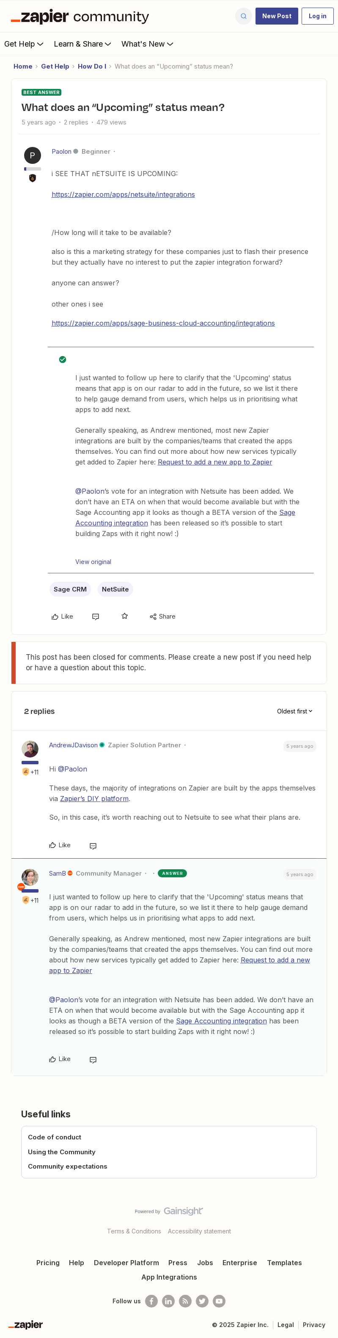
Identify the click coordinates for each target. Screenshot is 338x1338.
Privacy (314, 1324)
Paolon (61, 151)
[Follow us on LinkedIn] (168, 1301)
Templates (284, 1262)
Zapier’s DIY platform (94, 798)
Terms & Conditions (134, 1231)
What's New (148, 44)
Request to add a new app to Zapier (215, 462)
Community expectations (67, 1166)
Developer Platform (126, 1262)
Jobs (205, 1262)
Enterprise (240, 1262)
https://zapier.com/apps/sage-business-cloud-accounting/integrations (163, 323)
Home (23, 66)
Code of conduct (54, 1137)
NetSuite (115, 589)
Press (177, 1262)
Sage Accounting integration (221, 1021)
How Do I (92, 66)
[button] (277, 16)
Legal (286, 1324)
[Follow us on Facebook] (151, 1301)
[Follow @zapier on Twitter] (202, 1301)
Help (76, 1262)
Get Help (24, 44)
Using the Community (62, 1152)
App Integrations (169, 1277)
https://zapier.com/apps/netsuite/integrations (123, 194)
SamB (57, 873)
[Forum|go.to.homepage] (82, 16)
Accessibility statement (199, 1231)
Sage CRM (70, 589)
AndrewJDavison (73, 745)
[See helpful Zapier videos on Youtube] (219, 1301)
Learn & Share (83, 44)
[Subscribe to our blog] (185, 1301)
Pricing (48, 1262)
